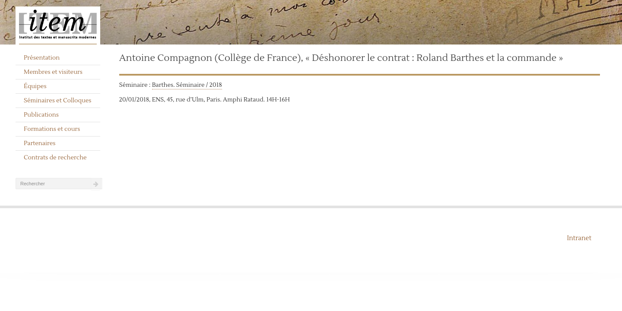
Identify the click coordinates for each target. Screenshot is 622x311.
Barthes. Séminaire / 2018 (187, 85)
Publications (41, 115)
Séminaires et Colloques (58, 101)
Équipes (35, 86)
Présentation (42, 58)
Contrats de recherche (55, 158)
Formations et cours (52, 129)
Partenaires (40, 143)
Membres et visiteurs (53, 72)
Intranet (579, 238)
